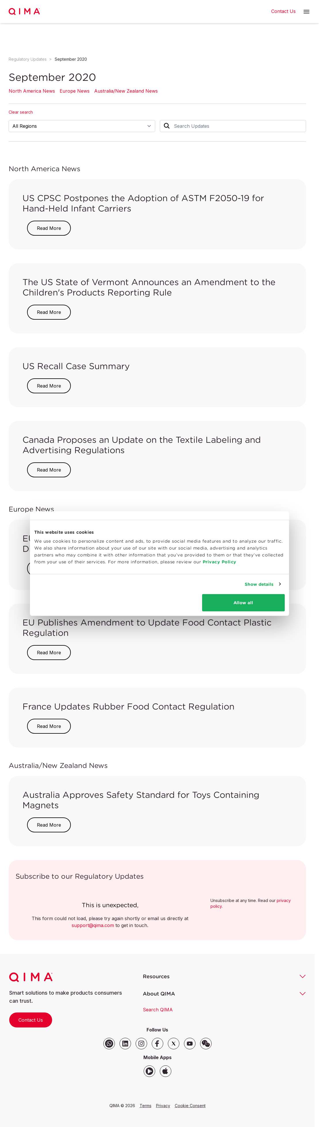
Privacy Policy (219, 562)
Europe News (75, 91)
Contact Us (30, 1020)
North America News (32, 91)
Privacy (163, 1105)
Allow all (243, 602)
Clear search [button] (21, 112)
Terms (145, 1105)
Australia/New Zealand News (126, 91)
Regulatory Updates (28, 59)
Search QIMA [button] (158, 1009)
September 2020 (71, 59)
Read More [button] (49, 228)
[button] (306, 12)
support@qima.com (93, 925)
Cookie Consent (190, 1105)
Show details (259, 584)
